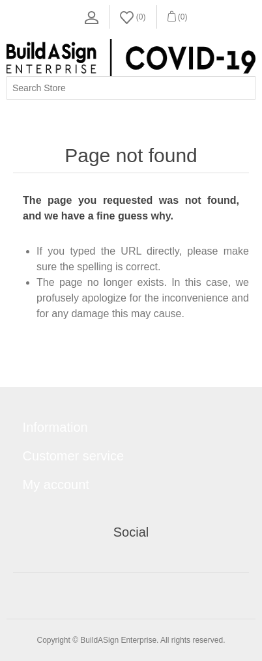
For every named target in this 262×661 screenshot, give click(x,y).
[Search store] (131, 88)
